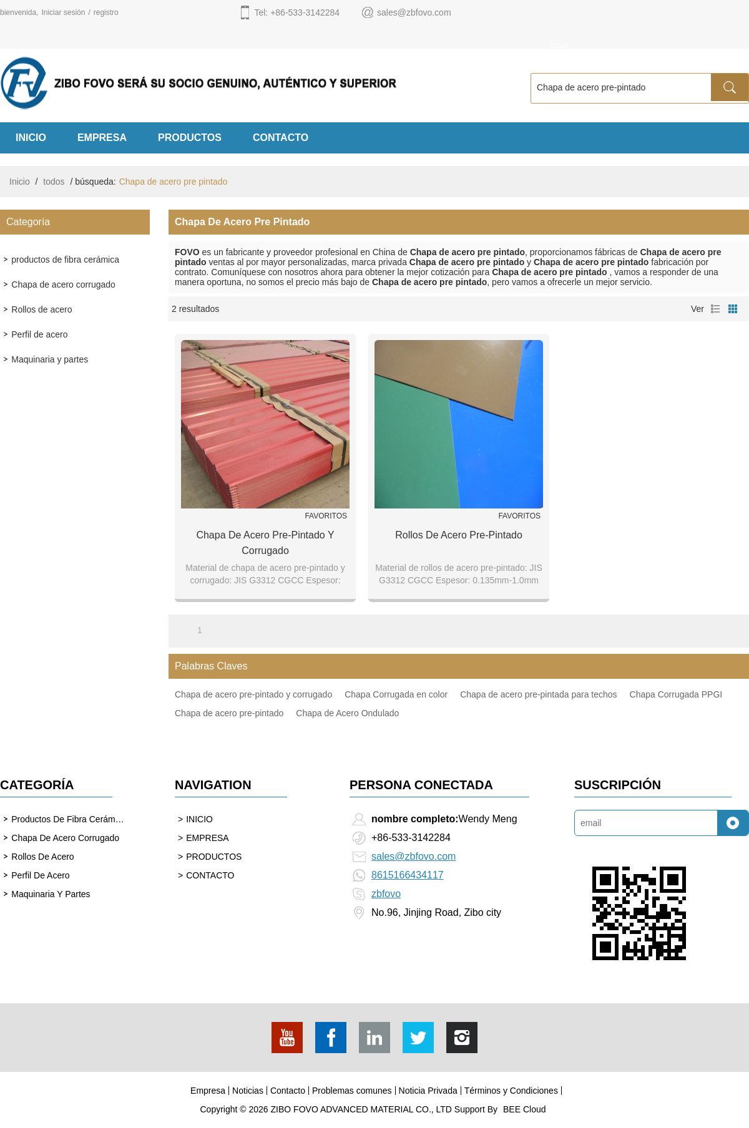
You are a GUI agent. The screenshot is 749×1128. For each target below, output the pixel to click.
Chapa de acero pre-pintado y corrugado (265, 543)
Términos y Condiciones (511, 1090)
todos (53, 182)
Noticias (247, 1090)
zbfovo (386, 893)
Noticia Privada (428, 1090)
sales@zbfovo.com (413, 856)
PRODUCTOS (190, 137)
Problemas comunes (352, 1090)
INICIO (31, 137)
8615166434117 (407, 875)
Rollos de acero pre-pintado (458, 535)
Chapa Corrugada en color (396, 694)
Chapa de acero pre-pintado (229, 713)
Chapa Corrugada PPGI (676, 694)
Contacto (287, 1090)
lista (715, 309)
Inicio (19, 182)
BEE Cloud (524, 1109)
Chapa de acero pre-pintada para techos (538, 694)
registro (106, 12)
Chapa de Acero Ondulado (347, 713)
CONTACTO (280, 137)
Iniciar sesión (63, 12)
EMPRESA (102, 137)
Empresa (207, 1090)
